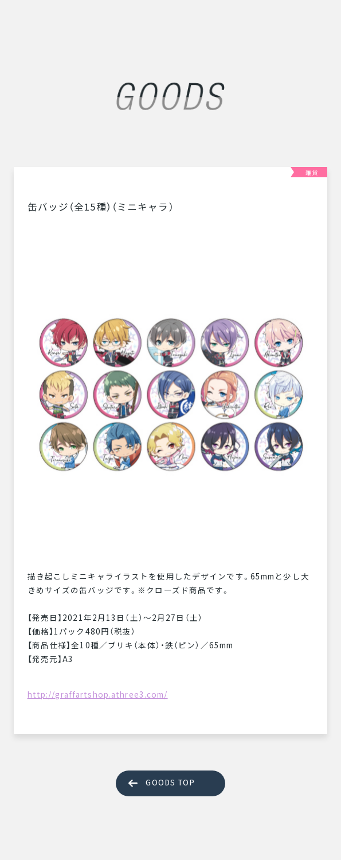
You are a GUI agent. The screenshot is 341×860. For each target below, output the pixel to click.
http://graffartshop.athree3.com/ (98, 694)
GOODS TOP (170, 783)
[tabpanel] (171, 389)
